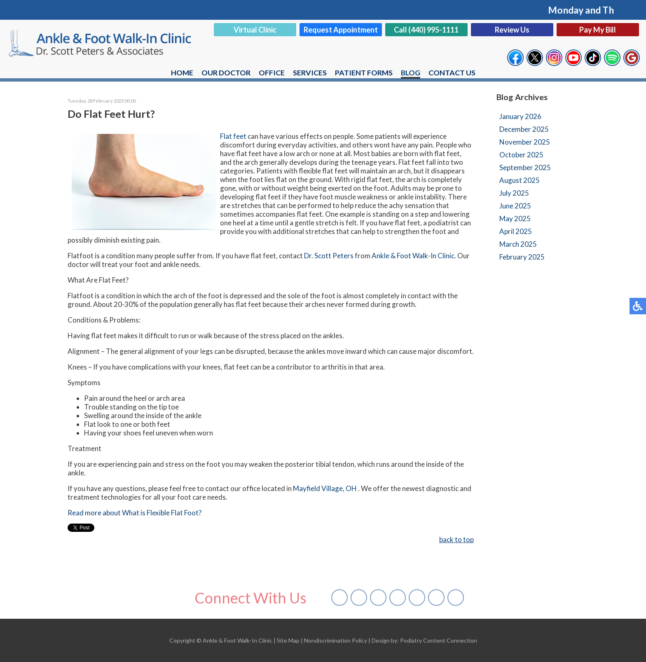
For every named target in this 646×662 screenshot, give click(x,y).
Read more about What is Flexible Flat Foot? (134, 512)
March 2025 (518, 244)
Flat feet (233, 136)
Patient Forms (364, 72)
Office (272, 72)
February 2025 (522, 257)
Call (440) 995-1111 (426, 29)
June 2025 (515, 205)
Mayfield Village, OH (325, 488)
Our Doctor (225, 72)
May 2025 (515, 218)
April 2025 (515, 231)
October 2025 (521, 154)
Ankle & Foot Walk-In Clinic (413, 255)
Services (310, 72)
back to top (456, 539)
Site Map (288, 640)
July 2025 (514, 193)
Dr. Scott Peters (329, 255)
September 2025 (525, 167)
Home (182, 72)
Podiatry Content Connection (438, 640)
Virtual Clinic (255, 29)
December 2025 (524, 129)
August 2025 (519, 180)
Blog (411, 72)
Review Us (512, 29)
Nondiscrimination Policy (335, 640)
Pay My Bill (597, 29)
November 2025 (524, 142)
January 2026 (520, 116)
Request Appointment (341, 29)
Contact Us (452, 72)
